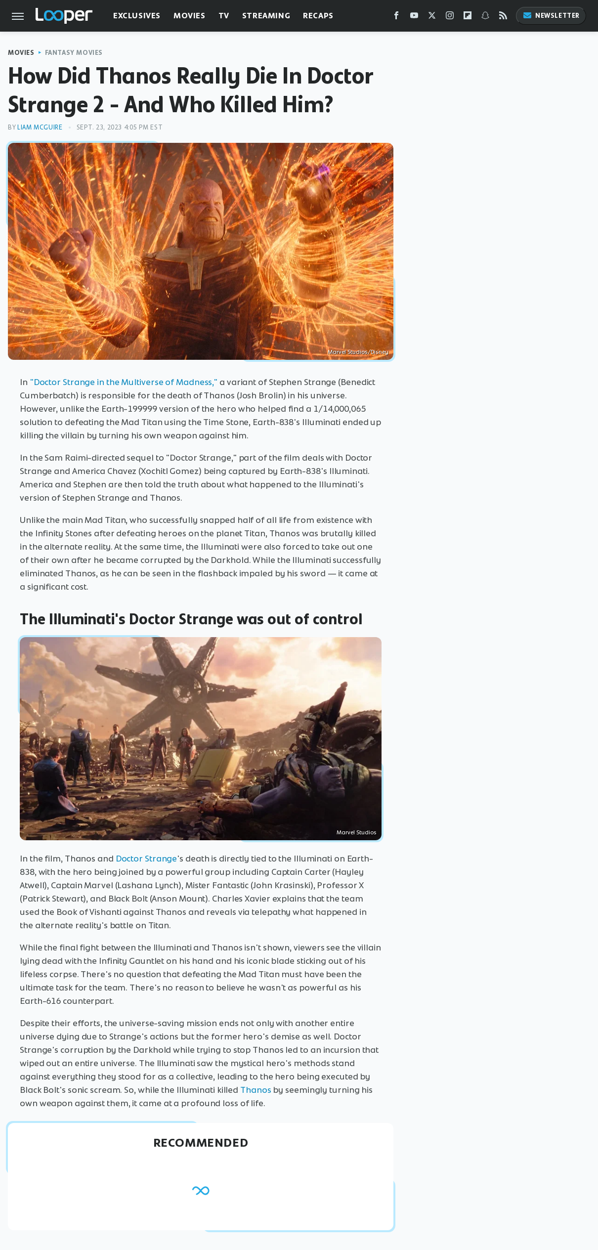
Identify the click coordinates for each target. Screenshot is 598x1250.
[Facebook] (396, 17)
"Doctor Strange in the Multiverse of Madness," (123, 382)
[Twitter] (432, 17)
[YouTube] (414, 17)
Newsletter (551, 15)
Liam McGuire (39, 127)
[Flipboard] (467, 17)
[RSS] (503, 17)
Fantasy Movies (74, 52)
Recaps (318, 15)
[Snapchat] (485, 17)
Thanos (255, 1090)
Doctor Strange (146, 858)
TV (223, 15)
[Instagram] (450, 17)
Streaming (266, 15)
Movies (189, 15)
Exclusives (137, 15)
